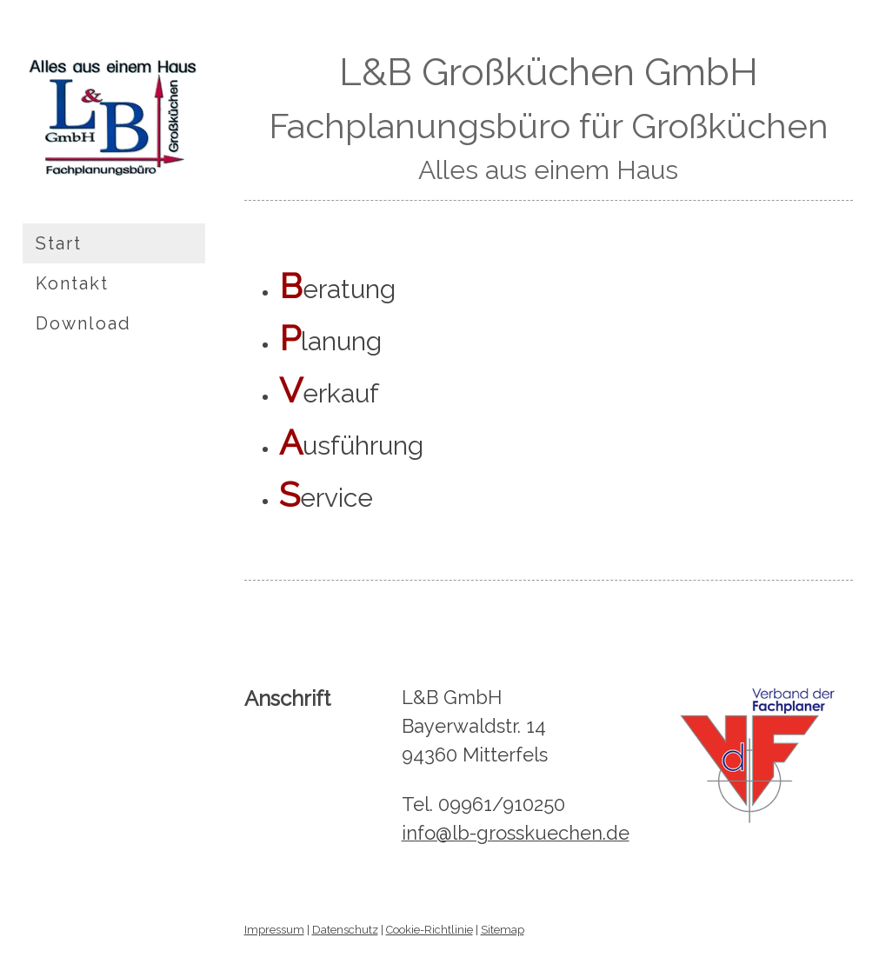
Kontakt (72, 283)
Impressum (274, 929)
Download (83, 323)
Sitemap (502, 929)
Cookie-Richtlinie (429, 929)
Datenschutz (345, 929)
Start (59, 243)
